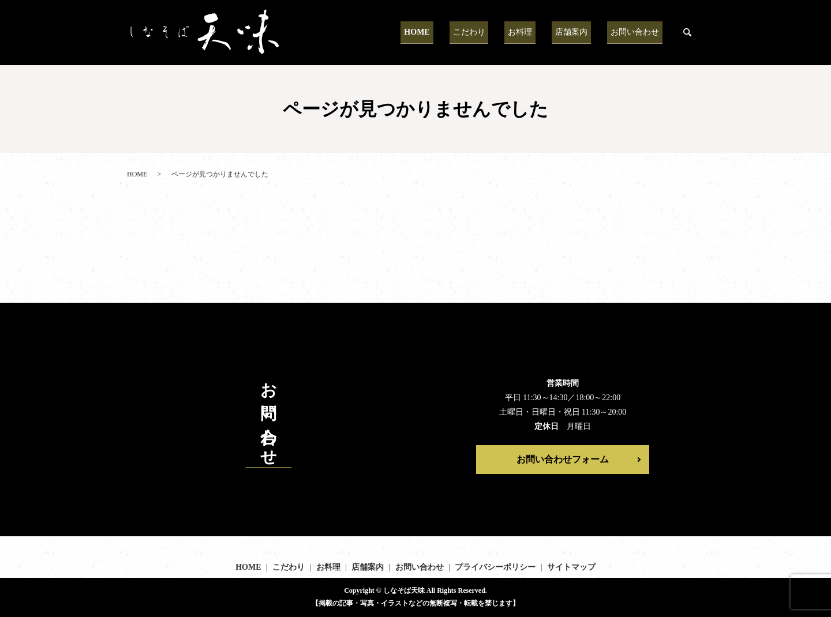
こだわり (493, 32)
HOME (448, 32)
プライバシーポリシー (495, 567)
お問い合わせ (638, 32)
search (687, 33)
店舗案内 (582, 32)
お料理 (537, 32)
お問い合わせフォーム (562, 459)
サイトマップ (571, 567)
